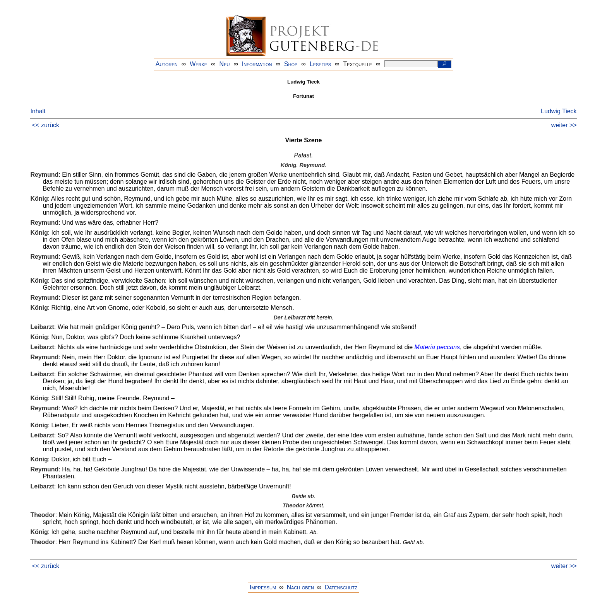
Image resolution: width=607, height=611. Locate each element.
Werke (198, 64)
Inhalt (37, 111)
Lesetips (320, 64)
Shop (291, 64)
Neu (224, 64)
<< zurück (45, 125)
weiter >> (564, 125)
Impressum (263, 587)
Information (257, 64)
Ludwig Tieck (559, 111)
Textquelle (357, 64)
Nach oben (300, 587)
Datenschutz (340, 587)
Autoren (167, 64)
